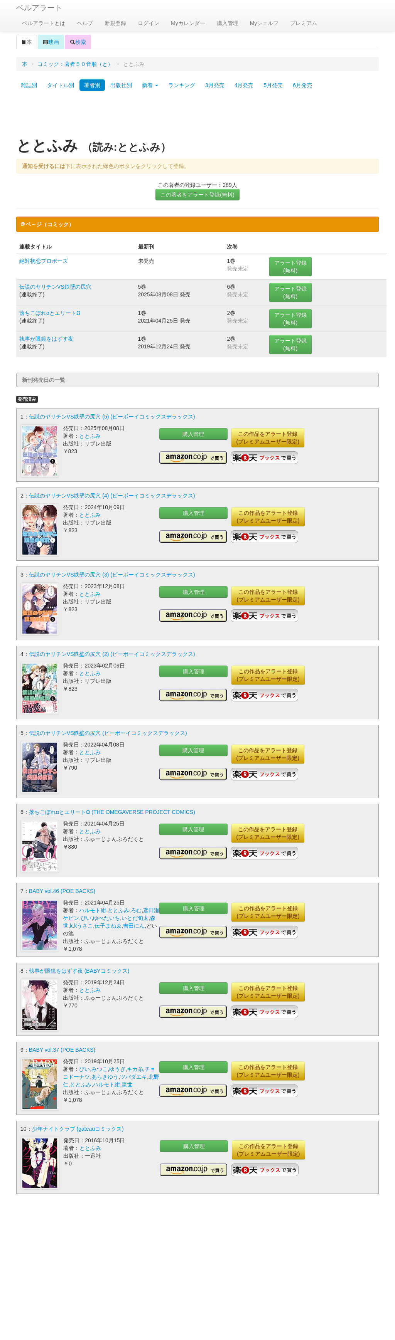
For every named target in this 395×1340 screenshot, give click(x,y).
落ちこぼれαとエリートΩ (50, 313)
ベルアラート (39, 7)
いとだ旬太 (135, 918)
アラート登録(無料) (290, 267)
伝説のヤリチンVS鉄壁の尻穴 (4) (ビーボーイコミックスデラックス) (112, 496)
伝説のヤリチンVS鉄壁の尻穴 (55, 287)
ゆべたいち (106, 918)
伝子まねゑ (108, 925)
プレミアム (303, 23)
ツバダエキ (133, 1076)
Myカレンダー (188, 23)
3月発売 (215, 85)
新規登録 (115, 23)
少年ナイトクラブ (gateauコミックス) (78, 1128)
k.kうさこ (81, 925)
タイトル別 (60, 85)
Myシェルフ (264, 23)
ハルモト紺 (92, 910)
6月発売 (302, 85)
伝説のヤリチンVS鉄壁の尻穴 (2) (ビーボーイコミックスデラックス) (112, 654)
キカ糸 (135, 1069)
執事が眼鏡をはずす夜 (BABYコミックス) (79, 970)
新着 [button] (150, 85)
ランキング (181, 85)
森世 (127, 1084)
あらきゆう (104, 1076)
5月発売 (273, 85)
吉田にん (134, 925)
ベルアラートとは (43, 23)
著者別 (92, 85)
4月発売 (244, 85)
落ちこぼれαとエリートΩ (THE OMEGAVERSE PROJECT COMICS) (112, 812)
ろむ (136, 910)
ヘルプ (85, 23)
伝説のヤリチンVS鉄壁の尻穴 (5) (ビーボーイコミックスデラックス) (112, 417)
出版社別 (121, 85)
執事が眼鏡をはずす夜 (46, 339)
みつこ (99, 1069)
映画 (51, 42)
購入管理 (227, 23)
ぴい (86, 918)
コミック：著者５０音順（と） (75, 64)
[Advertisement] (197, 116)
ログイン (148, 23)
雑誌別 (29, 85)
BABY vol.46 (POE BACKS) (62, 891)
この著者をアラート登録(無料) (197, 195)
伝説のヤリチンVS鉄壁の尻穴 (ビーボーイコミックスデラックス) (108, 733)
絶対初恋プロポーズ (43, 261)
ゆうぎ (117, 1069)
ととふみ (90, 436)
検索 (78, 42)
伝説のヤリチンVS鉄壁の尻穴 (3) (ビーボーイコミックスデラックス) (112, 575)
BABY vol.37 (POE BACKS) (62, 1049)
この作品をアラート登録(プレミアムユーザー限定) (267, 438)
